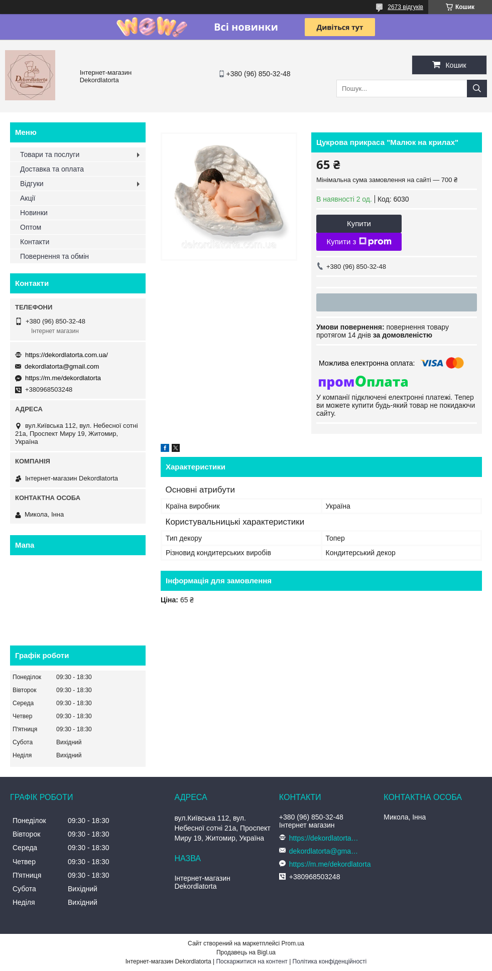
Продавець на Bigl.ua (246, 952)
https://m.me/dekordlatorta (63, 378)
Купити (359, 223)
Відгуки (32, 184)
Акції (27, 198)
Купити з (358, 241)
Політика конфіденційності (330, 961)
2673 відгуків (405, 7)
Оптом (30, 227)
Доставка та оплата (52, 169)
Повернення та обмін (54, 256)
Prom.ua (293, 943)
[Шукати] (477, 88)
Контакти (34, 242)
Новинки (34, 213)
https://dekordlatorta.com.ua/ (66, 355)
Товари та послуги (49, 154)
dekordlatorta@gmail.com (62, 366)
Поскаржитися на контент (251, 961)
